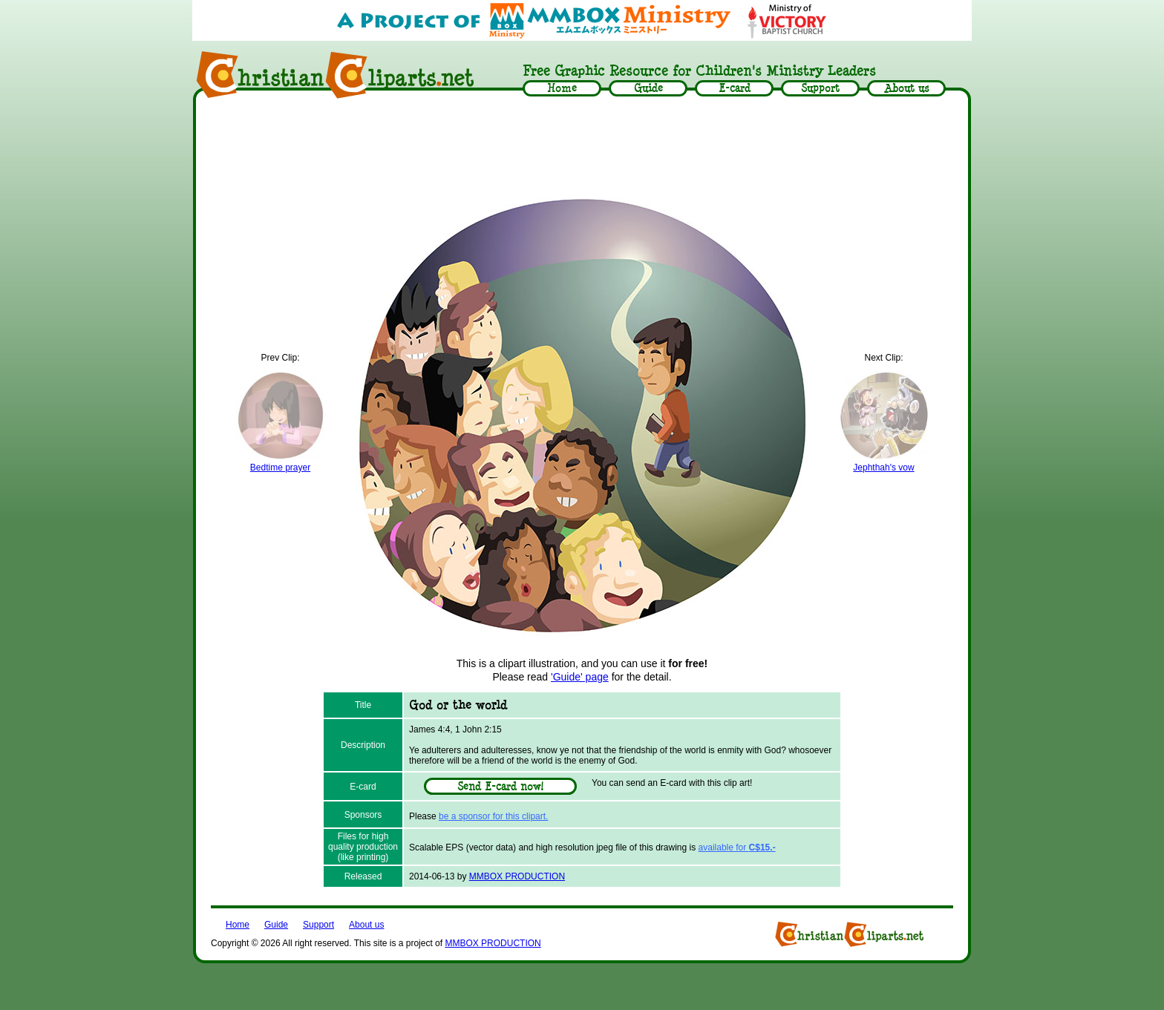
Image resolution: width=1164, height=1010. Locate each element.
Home (237, 924)
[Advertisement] (582, 146)
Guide (276, 924)
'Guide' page (580, 677)
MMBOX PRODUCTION (517, 876)
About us (366, 924)
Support (318, 924)
